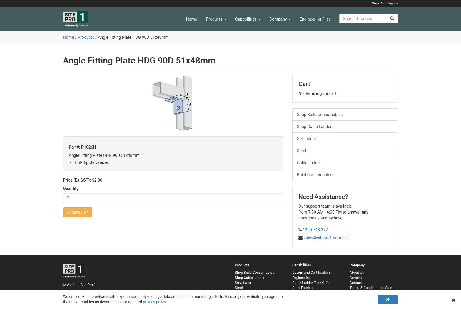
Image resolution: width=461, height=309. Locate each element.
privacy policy (154, 302)
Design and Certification (311, 273)
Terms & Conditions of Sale (371, 288)
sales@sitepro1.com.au (325, 238)
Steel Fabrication (305, 288)
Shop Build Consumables (320, 114)
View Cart (379, 3)
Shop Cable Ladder (314, 126)
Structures (306, 138)
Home (191, 19)
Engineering (301, 278)
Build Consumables (314, 174)
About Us (357, 273)
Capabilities (247, 19)
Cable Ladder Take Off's (310, 283)
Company (280, 19)
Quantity (70, 188)
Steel (301, 150)
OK (387, 299)
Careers (356, 278)
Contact (356, 283)
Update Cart (77, 212)
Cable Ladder (309, 162)
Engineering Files (315, 19)
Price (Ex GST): (77, 180)
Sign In (393, 3)
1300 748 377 (315, 229)
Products (216, 19)
